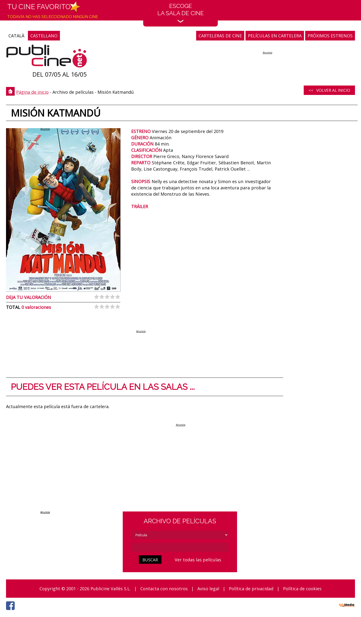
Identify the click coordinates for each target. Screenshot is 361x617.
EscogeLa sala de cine (180, 12)
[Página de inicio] (46, 57)
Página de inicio (32, 92)
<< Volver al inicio (329, 90)
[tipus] (180, 535)
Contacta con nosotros (164, 588)
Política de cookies (302, 588)
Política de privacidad (251, 588)
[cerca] (180, 547)
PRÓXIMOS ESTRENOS (330, 36)
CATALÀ (16, 36)
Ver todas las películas (198, 560)
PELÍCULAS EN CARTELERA (275, 36)
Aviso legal (208, 588)
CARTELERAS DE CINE (220, 36)
